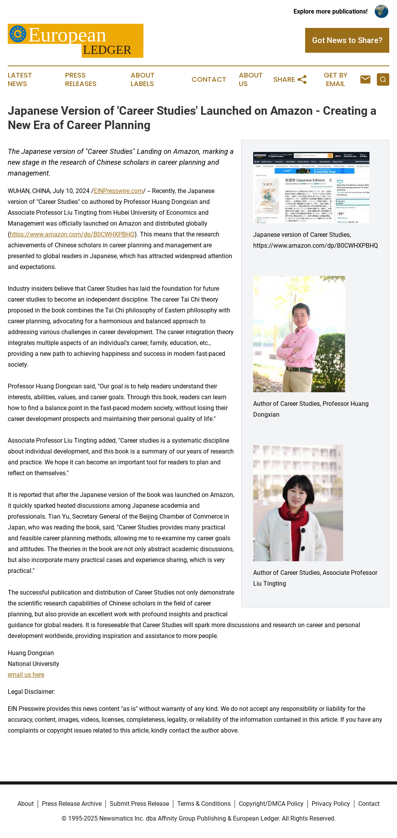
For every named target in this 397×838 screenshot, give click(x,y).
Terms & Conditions (204, 803)
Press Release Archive (72, 803)
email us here (26, 674)
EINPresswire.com (118, 191)
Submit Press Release (139, 803)
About (25, 803)
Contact (209, 79)
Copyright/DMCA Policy (271, 803)
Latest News (20, 79)
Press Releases (81, 79)
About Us (251, 79)
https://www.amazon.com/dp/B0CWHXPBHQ (72, 234)
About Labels (143, 79)
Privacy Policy (331, 803)
